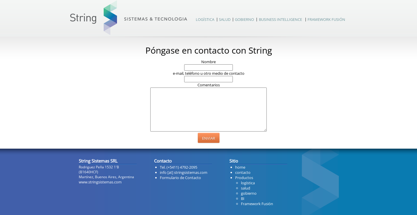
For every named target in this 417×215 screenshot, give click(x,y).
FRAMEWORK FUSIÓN (326, 19)
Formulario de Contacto (180, 177)
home (240, 167)
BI (242, 198)
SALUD (225, 19)
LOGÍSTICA (205, 19)
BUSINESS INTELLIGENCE (280, 19)
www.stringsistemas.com (100, 182)
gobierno (249, 193)
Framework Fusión (257, 203)
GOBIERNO (244, 19)
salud (245, 188)
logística (248, 182)
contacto (242, 172)
